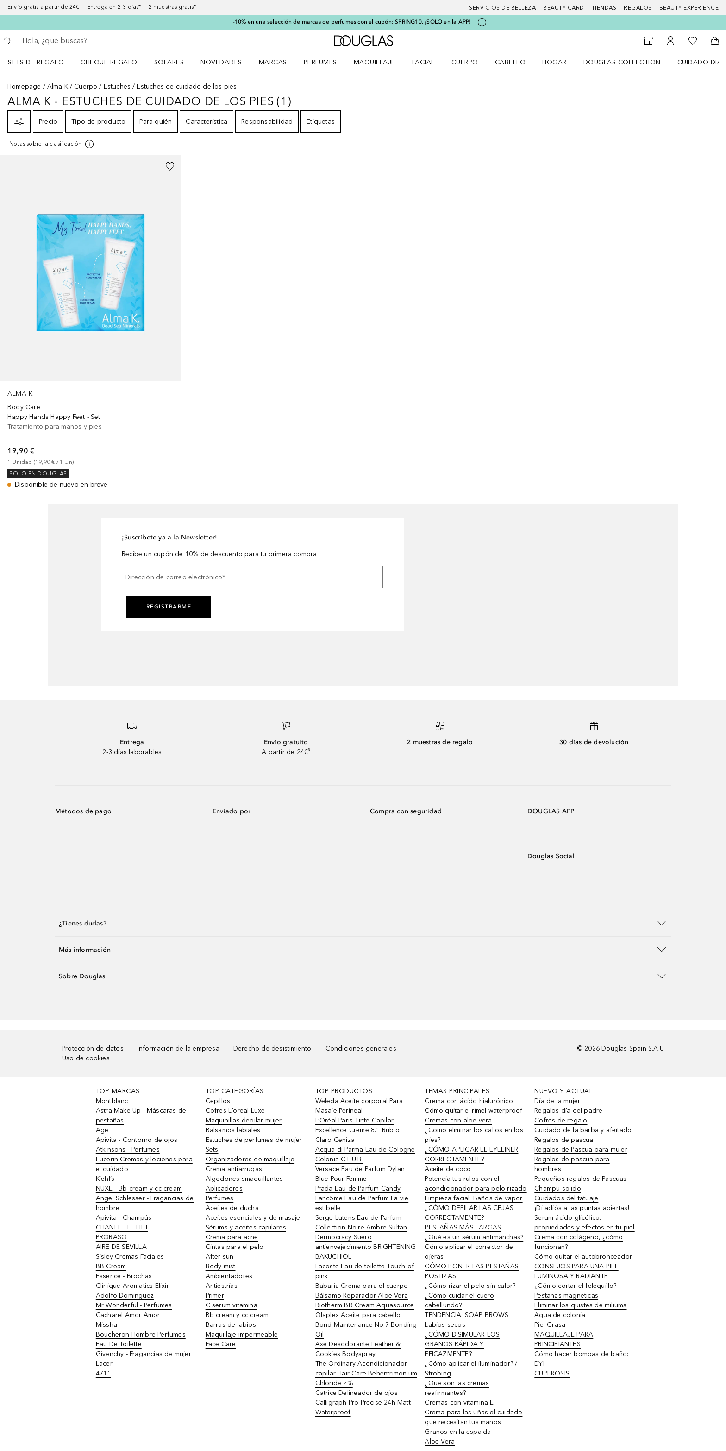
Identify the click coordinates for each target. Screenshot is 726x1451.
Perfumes (320, 62)
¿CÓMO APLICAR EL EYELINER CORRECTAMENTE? (471, 1154)
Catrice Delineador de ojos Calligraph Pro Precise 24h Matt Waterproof (363, 1402)
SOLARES (169, 62)
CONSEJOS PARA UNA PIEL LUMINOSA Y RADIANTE (576, 1271)
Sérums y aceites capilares (246, 1227)
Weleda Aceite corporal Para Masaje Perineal (359, 1106)
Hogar (554, 62)
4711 (103, 1373)
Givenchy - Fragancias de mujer (143, 1354)
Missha (106, 1325)
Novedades (221, 62)
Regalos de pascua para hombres (571, 1164)
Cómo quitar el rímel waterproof (473, 1111)
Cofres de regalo (560, 1120)
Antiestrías (222, 1286)
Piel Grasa (549, 1325)
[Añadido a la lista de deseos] (170, 166)
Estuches (117, 86)
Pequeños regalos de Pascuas (580, 1179)
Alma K (57, 86)
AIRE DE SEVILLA (121, 1247)
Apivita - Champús (123, 1218)
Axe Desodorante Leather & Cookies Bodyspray (358, 1349)
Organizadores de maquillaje (250, 1159)
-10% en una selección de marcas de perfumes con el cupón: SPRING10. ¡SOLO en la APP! (352, 22)
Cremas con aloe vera (458, 1120)
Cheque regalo (109, 62)
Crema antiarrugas (234, 1169)
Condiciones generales (360, 1048)
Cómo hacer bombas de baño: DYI (581, 1359)
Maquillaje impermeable (242, 1334)
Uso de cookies (86, 1058)
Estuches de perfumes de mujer (254, 1140)
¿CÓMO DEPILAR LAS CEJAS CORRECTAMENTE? (469, 1213)
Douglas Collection (622, 62)
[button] (363, 923)
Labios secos (445, 1325)
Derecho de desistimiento (272, 1048)
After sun (220, 1257)
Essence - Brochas (124, 1276)
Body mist (221, 1266)
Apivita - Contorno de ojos (136, 1140)
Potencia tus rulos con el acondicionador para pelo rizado (475, 1183)
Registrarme (169, 606)
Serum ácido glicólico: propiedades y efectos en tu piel (584, 1222)
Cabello (510, 62)
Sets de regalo (36, 62)
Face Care (221, 1344)
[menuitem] (42, 62)
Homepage (24, 86)
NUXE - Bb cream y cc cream (139, 1188)
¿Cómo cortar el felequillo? (575, 1286)
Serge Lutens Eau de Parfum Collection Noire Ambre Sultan (361, 1222)
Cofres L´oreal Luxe (235, 1111)
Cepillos (218, 1101)
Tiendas (604, 8)
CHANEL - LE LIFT (122, 1227)
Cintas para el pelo (235, 1247)
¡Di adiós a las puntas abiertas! (581, 1208)
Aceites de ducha (232, 1208)
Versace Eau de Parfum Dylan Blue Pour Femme (360, 1174)
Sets (212, 1149)
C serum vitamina (231, 1305)
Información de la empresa (178, 1048)
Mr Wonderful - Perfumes (134, 1305)
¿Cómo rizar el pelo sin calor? (470, 1286)
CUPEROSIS (552, 1373)
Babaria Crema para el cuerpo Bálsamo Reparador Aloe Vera (361, 1290)
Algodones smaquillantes (244, 1179)
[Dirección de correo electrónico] (252, 577)
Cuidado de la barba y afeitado (583, 1130)
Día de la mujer (557, 1101)
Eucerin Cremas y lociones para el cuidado (144, 1164)
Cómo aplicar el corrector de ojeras (469, 1252)
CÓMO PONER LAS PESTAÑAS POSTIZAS (472, 1271)
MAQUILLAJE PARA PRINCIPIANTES (563, 1339)
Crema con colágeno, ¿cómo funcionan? (578, 1242)
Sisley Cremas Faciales (130, 1257)
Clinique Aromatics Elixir (132, 1286)
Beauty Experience (689, 8)
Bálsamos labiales (233, 1130)
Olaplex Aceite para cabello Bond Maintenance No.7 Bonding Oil (366, 1324)
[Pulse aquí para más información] (482, 22)
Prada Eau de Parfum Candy (358, 1188)
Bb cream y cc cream (237, 1315)
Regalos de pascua (563, 1140)
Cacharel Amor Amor (128, 1315)
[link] (90, 322)
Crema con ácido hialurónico (469, 1101)
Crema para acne (232, 1237)
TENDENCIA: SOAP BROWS (466, 1315)
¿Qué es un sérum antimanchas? (474, 1237)
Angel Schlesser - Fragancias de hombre (145, 1203)
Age (102, 1130)
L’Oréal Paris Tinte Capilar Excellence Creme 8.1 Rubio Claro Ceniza (357, 1130)
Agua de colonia (559, 1315)
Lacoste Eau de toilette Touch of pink (364, 1271)
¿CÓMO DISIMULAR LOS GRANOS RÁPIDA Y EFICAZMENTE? (462, 1344)
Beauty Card (563, 8)
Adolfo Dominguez (125, 1295)
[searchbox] (90, 41)
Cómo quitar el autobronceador (583, 1257)
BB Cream (111, 1266)
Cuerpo (464, 62)
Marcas (273, 62)
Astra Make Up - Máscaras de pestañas (141, 1115)
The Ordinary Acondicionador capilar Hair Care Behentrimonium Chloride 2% (366, 1373)
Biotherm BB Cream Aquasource (364, 1305)
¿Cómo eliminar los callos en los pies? (474, 1135)
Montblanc (112, 1101)
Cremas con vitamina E (459, 1403)
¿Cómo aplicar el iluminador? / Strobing (471, 1368)
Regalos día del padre (568, 1111)
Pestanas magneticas (566, 1295)
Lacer (104, 1364)
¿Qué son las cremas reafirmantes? (457, 1388)
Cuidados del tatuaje (566, 1198)
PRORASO (111, 1237)
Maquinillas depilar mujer (244, 1120)
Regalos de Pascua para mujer (580, 1149)
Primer (215, 1295)
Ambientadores (229, 1276)
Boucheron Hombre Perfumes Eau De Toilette (141, 1339)
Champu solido (557, 1188)
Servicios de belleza (502, 8)
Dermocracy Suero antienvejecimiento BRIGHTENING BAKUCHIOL (365, 1247)
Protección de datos (93, 1048)
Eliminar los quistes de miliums (580, 1305)
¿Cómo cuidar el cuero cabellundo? (459, 1300)
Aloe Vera (440, 1441)
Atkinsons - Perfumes (128, 1149)
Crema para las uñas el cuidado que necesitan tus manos (473, 1417)
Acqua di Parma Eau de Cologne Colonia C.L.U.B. (365, 1154)
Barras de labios (231, 1325)
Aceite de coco (448, 1169)
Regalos (638, 8)
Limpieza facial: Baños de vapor (473, 1198)
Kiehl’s (105, 1179)
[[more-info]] (52, 144)
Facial (423, 62)
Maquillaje (374, 62)
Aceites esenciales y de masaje (253, 1218)
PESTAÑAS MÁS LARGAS (463, 1227)
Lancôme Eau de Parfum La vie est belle (362, 1203)
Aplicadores (224, 1188)
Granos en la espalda (458, 1432)
